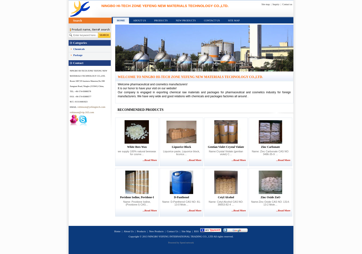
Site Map (234, 20)
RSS (196, 231)
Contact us (287, 4)
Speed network (187, 242)
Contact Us (212, 20)
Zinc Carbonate (270, 147)
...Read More (150, 160)
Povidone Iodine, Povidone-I (137, 197)
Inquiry (276, 4)
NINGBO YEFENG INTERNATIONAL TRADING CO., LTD (180, 236)
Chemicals (79, 49)
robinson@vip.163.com (82, 112)
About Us (139, 20)
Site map (266, 4)
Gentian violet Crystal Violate (226, 147)
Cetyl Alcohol (226, 197)
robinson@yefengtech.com (91, 106)
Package (77, 55)
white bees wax (137, 147)
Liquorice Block (181, 147)
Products (160, 20)
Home (121, 20)
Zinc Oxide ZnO (270, 197)
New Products (186, 20)
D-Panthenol (181, 197)
